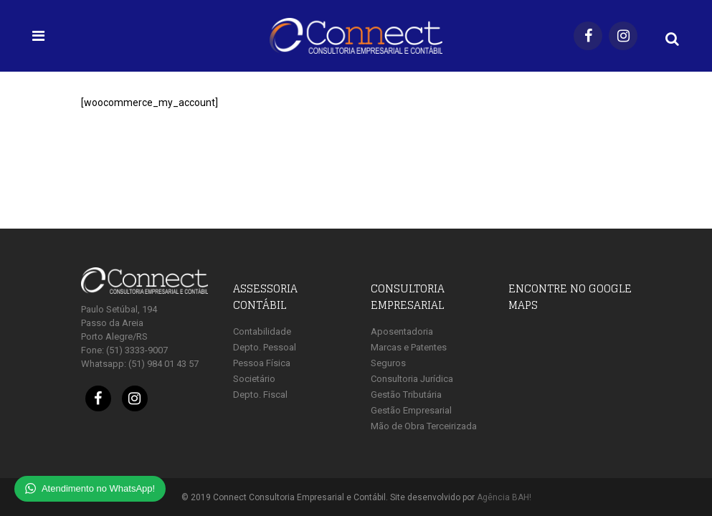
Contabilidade (262, 331)
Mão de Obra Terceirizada (424, 426)
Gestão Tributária (406, 394)
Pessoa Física (261, 363)
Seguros (388, 363)
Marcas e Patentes (409, 347)
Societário (254, 379)
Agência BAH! (504, 497)
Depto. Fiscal (260, 394)
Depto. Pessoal (264, 347)
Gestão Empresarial (411, 410)
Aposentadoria (402, 331)
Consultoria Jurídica (412, 379)
